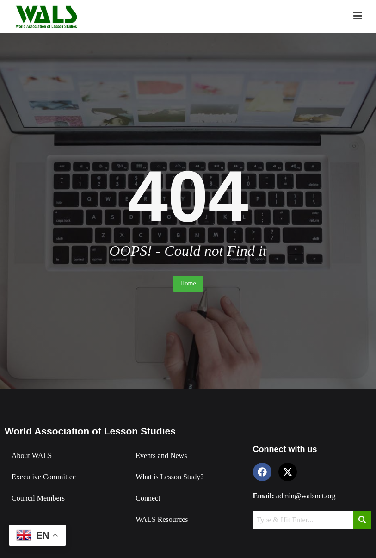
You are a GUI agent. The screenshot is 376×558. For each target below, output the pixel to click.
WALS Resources (162, 519)
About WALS (32, 455)
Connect (148, 498)
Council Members (38, 498)
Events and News (161, 455)
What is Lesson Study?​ (169, 477)
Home (188, 283)
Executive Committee (44, 477)
